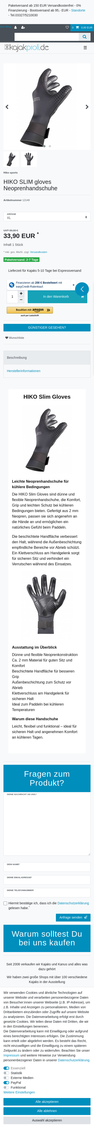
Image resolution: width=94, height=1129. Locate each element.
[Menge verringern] (21, 300)
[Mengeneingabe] (12, 296)
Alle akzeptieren (47, 1102)
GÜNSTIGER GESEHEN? (47, 327)
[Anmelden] (16, 27)
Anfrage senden (73, 917)
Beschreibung (17, 357)
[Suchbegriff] (47, 37)
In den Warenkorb (63, 297)
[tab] (47, 357)
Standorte (78, 10)
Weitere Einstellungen (19, 1092)
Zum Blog (5, 26)
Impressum (11, 1055)
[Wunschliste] (67, 27)
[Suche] (85, 37)
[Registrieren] (23, 27)
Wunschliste (14, 337)
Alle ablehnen (47, 1111)
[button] (47, 312)
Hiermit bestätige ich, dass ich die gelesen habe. (49, 905)
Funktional (18, 1087)
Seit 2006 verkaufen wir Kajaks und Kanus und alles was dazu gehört (47, 966)
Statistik (16, 1073)
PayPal (16, 1082)
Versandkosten (38, 252)
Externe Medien (22, 1078)
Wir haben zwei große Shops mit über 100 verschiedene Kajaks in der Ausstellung (47, 979)
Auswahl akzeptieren (47, 1120)
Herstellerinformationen (23, 371)
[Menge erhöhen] (21, 293)
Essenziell (18, 1068)
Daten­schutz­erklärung (73, 1060)
